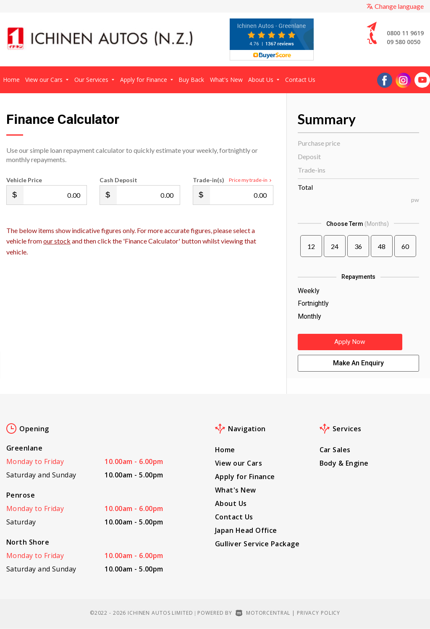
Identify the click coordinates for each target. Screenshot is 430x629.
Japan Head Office (246, 530)
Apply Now (358, 344)
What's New (226, 80)
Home (11, 80)
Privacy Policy (318, 612)
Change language (395, 6)
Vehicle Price (24, 179)
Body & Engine (344, 463)
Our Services (94, 80)
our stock (57, 241)
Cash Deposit (118, 179)
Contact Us (300, 80)
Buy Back (191, 80)
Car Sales (335, 449)
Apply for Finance (146, 80)
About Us (263, 80)
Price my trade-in (251, 180)
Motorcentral (263, 612)
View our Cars (46, 80)
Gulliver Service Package (257, 543)
